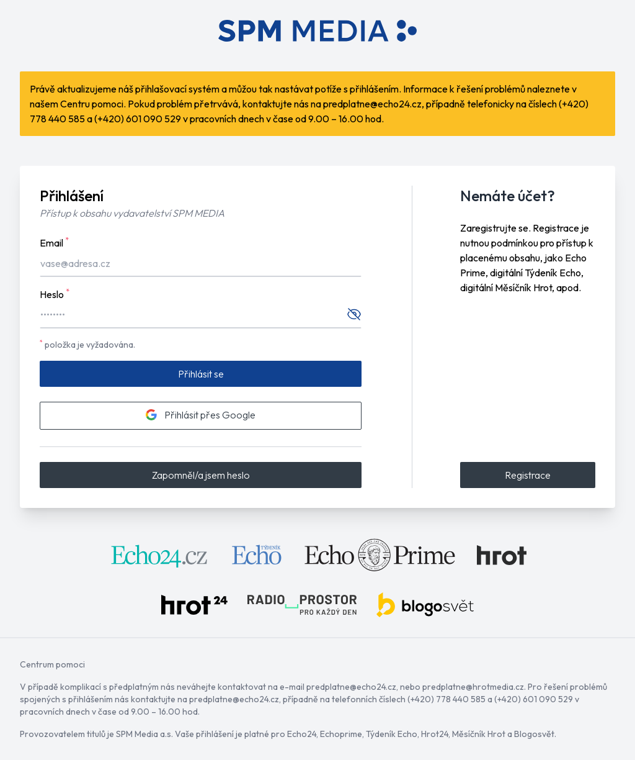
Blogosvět (534, 734)
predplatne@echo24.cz (372, 103)
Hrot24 (434, 734)
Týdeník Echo (391, 734)
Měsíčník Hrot (478, 734)
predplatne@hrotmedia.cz (473, 686)
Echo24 (301, 734)
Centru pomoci (91, 103)
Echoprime (341, 734)
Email (54, 242)
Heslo (54, 294)
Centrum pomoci (52, 664)
